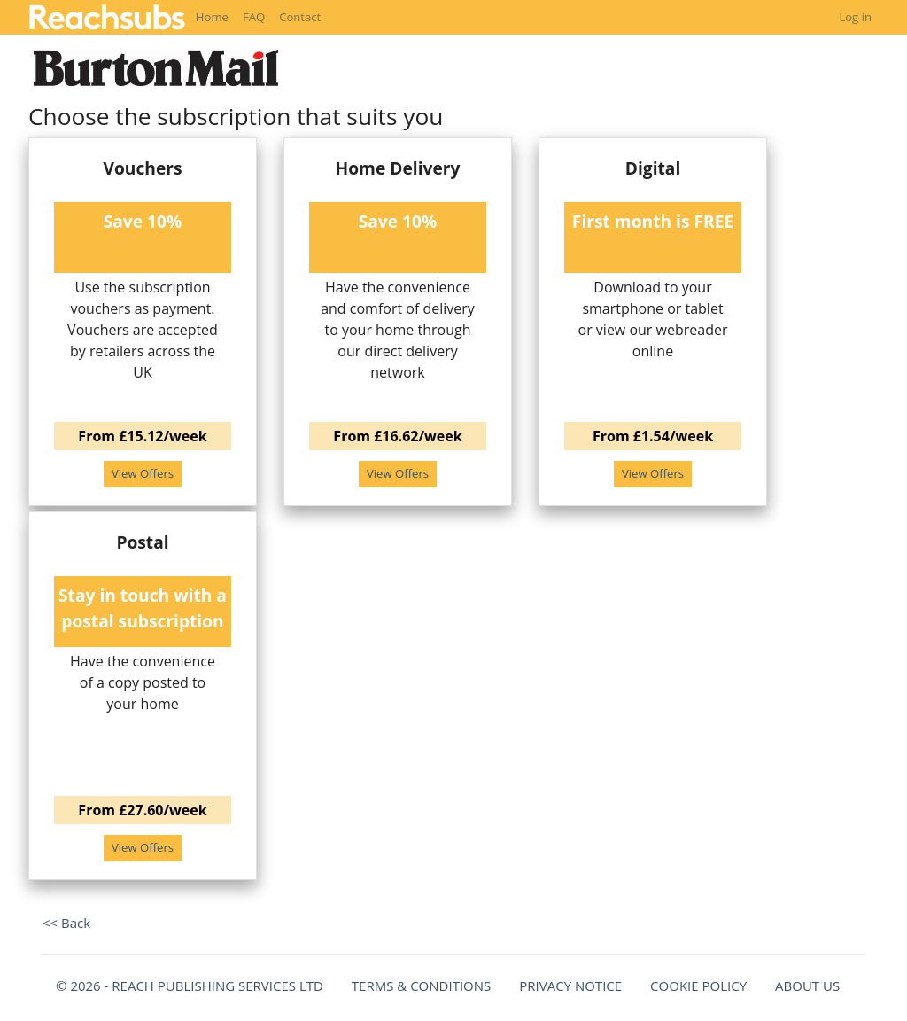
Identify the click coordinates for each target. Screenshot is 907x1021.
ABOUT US (807, 985)
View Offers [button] (143, 473)
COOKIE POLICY (698, 985)
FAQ (254, 17)
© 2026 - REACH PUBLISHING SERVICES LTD (189, 985)
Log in (855, 17)
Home (212, 17)
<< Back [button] (66, 922)
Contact (300, 17)
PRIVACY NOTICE (570, 985)
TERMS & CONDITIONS (421, 985)
